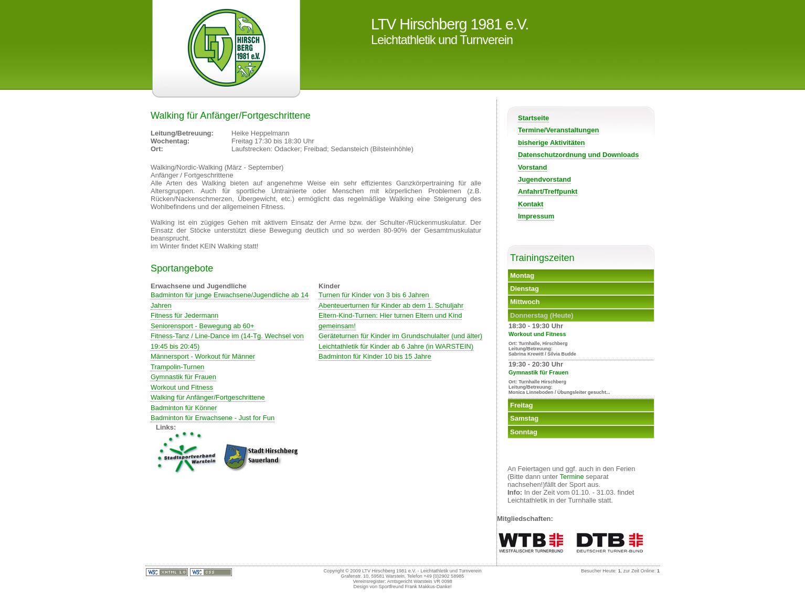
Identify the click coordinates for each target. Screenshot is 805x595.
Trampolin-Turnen (177, 367)
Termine (572, 477)
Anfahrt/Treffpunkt (547, 191)
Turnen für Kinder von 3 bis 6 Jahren (374, 295)
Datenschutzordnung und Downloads (578, 155)
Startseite (533, 118)
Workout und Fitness (182, 387)
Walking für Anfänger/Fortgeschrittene (208, 397)
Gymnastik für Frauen (183, 377)
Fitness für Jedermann (184, 315)
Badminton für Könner (184, 408)
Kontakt (530, 204)
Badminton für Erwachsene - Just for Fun (212, 418)
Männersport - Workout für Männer (203, 356)
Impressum (536, 216)
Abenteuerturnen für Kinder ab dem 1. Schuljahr (391, 305)
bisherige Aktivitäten (551, 143)
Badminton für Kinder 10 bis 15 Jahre (375, 356)
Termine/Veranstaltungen (558, 130)
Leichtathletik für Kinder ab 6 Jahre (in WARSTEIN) (396, 346)
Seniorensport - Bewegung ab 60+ (203, 326)
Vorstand (532, 167)
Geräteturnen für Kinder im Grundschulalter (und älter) (400, 336)
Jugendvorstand (544, 179)
